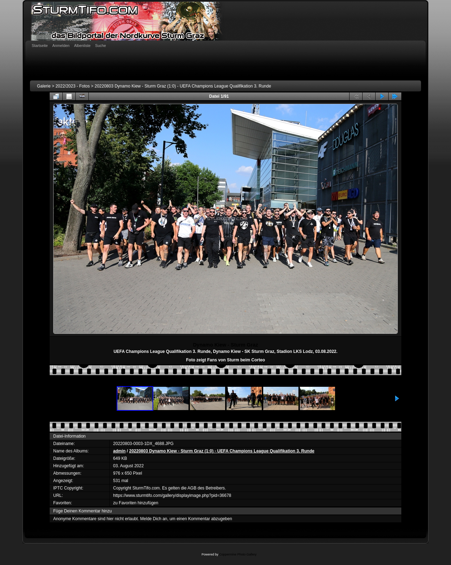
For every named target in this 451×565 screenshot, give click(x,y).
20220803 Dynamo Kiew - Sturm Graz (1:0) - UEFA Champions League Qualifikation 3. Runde (182, 86)
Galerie (44, 86)
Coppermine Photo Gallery (238, 554)
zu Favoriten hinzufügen (135, 502)
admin (119, 451)
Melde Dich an (153, 518)
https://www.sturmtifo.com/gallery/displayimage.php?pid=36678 (172, 495)
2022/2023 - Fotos (72, 86)
